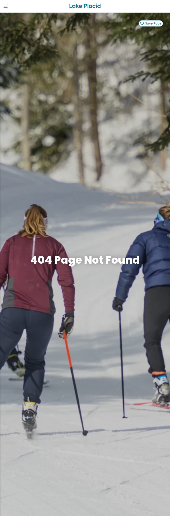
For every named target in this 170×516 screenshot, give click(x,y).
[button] (33, 6)
